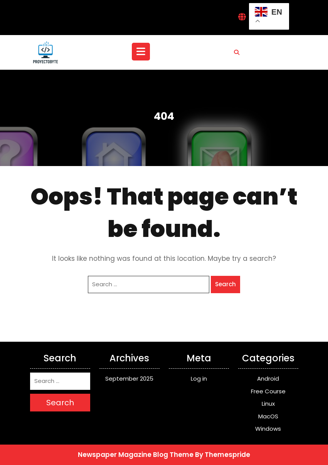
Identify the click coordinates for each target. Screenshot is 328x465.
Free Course (268, 391)
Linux (268, 404)
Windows (268, 429)
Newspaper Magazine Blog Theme (135, 454)
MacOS (268, 416)
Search (225, 284)
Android (268, 378)
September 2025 (129, 378)
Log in (199, 378)
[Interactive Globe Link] (242, 17)
